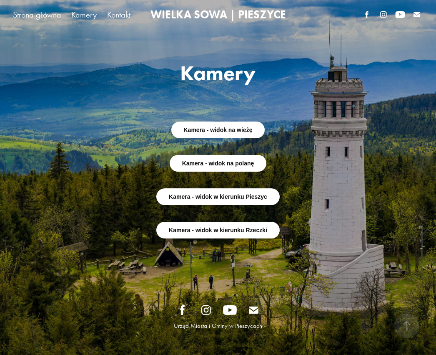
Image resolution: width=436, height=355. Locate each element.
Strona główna (37, 15)
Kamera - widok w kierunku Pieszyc (218, 196)
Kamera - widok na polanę (218, 163)
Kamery (84, 15)
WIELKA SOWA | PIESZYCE (218, 14)
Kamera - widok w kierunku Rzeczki (218, 230)
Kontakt (118, 15)
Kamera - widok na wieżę (218, 130)
